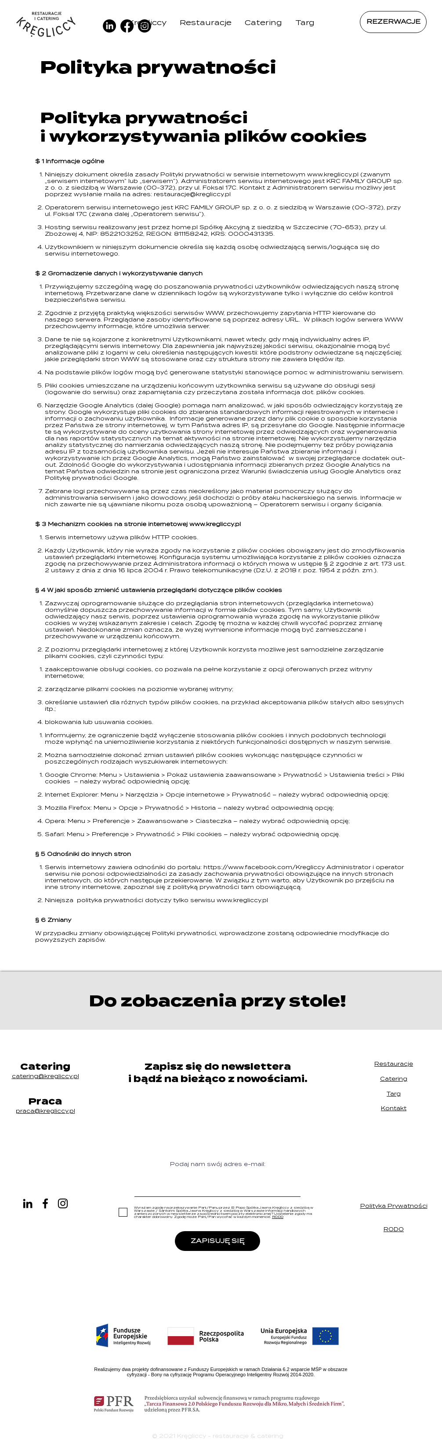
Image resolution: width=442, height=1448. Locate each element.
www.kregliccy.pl (333, 174)
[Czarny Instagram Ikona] (62, 1203)
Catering (393, 1078)
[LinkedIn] (27, 1203)
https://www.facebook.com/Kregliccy (264, 867)
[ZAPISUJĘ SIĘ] (217, 1241)
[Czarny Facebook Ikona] (45, 1203)
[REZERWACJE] (393, 22)
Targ (394, 1093)
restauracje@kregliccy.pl (192, 194)
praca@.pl (45, 1111)
